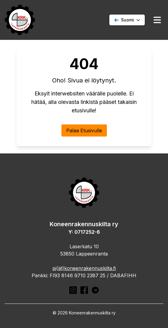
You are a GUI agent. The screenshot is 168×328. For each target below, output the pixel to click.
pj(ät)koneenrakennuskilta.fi (84, 268)
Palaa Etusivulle (84, 130)
